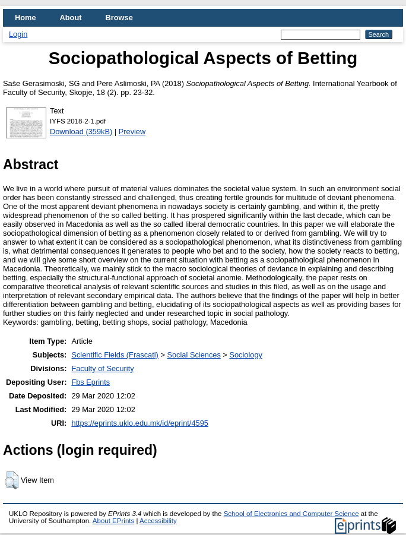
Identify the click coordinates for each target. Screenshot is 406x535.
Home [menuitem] (25, 17)
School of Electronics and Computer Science (291, 513)
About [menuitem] (71, 17)
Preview (132, 131)
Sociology (245, 354)
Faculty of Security (102, 368)
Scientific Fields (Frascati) (114, 354)
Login (18, 34)
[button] (11, 480)
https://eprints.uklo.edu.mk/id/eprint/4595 (139, 423)
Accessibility (158, 520)
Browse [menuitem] (119, 17)
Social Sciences (193, 354)
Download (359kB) (81, 131)
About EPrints (113, 520)
